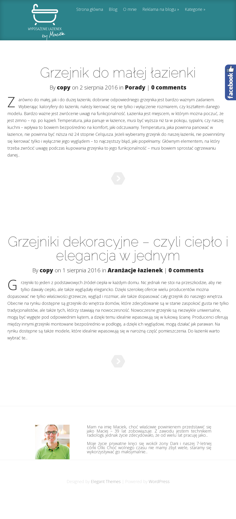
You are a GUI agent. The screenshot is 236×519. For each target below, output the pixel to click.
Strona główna (89, 9)
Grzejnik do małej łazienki (118, 73)
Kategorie (193, 9)
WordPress (159, 504)
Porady (135, 87)
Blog (113, 9)
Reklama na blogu (159, 9)
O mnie (130, 9)
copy (64, 87)
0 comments (168, 87)
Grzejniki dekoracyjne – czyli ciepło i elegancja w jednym (118, 257)
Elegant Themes (106, 504)
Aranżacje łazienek (135, 278)
